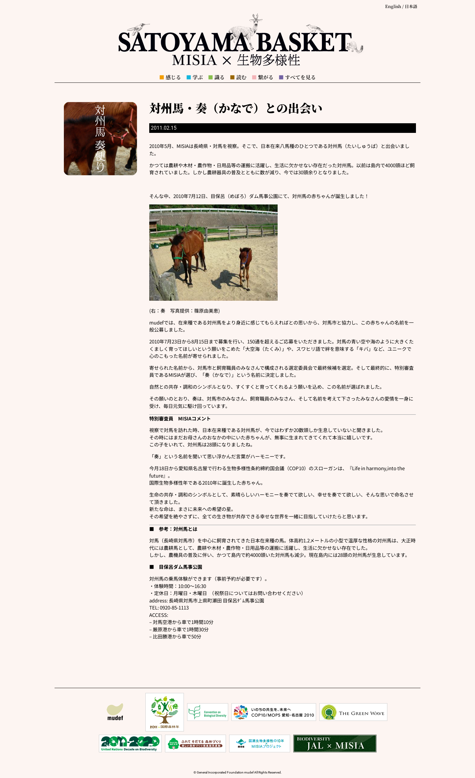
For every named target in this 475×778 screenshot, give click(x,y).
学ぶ (194, 77)
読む (238, 77)
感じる (170, 77)
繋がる (262, 77)
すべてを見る (297, 77)
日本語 (411, 6)
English (393, 6)
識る (216, 77)
